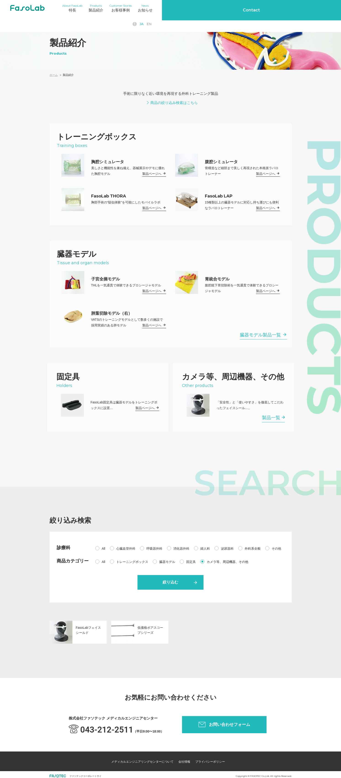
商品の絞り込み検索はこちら (174, 103)
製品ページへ (151, 174)
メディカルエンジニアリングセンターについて (134, 759)
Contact (318, 8)
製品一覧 (271, 417)
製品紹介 (104, 7)
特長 (75, 7)
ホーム (54, 75)
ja (275, 8)
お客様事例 (134, 7)
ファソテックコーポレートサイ (85, 771)
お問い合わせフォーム (229, 724)
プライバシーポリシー (215, 759)
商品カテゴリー (73, 560)
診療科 (63, 547)
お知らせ (164, 7)
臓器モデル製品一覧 (260, 334)
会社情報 (183, 759)
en (282, 8)
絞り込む (170, 583)
